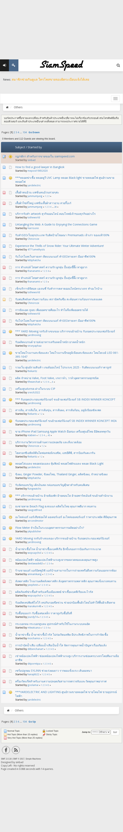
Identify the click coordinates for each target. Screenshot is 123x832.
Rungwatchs (34, 488)
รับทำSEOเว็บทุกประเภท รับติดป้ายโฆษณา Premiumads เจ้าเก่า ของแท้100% (62, 235)
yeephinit (33, 584)
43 (49, 435)
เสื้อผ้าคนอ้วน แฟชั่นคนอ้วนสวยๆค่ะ (37, 192)
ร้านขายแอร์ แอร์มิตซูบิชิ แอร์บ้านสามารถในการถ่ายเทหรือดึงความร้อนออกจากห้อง (65, 570)
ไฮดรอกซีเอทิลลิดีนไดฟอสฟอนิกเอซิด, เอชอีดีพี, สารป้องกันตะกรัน (55, 453)
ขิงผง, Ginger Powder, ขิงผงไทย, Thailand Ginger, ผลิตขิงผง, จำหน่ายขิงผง (61, 474)
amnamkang (35, 574)
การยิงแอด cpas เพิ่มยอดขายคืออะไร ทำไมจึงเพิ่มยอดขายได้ (51, 310)
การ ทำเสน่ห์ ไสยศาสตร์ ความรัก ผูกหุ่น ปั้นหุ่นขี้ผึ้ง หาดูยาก (51, 267)
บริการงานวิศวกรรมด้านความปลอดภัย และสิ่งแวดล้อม (48, 442)
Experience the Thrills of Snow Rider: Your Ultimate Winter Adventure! (59, 246)
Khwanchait (34, 381)
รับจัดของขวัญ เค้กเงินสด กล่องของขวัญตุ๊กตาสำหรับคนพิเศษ (52, 485)
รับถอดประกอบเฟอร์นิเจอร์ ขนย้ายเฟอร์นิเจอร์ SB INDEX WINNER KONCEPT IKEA (66, 421)
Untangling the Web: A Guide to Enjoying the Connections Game (56, 224)
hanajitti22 (33, 674)
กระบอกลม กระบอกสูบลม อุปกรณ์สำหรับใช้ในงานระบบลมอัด (52, 624)
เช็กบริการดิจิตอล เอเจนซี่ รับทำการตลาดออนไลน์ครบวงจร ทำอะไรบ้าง (58, 288)
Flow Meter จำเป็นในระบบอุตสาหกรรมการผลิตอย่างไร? (49, 528)
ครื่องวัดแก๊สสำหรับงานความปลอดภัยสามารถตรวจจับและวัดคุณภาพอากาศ (61, 681)
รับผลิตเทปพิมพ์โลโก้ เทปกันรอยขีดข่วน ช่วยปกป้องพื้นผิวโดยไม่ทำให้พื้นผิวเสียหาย (65, 602)
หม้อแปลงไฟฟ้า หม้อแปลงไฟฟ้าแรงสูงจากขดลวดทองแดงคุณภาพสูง (56, 560)
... (21, 132)
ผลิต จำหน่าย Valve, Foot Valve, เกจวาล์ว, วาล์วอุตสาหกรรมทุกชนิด (57, 378)
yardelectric (34, 185)
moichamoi (34, 638)
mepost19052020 (38, 170)
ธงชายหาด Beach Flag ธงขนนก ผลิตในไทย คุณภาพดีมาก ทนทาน (55, 506)
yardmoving (34, 335)
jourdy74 (33, 616)
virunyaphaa (34, 345)
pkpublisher (34, 531)
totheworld (34, 217)
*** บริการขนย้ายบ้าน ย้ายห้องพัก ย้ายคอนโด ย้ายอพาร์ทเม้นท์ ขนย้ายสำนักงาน (64, 495)
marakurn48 (34, 606)
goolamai (33, 685)
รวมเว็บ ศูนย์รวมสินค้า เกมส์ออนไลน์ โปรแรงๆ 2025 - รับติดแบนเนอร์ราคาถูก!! (63, 367)
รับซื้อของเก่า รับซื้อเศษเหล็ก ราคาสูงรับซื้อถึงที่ (43, 613)
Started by (35, 147)
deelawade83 (35, 563)
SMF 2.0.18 (6, 759)
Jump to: (86, 732)
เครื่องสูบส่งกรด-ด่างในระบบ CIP (35, 389)
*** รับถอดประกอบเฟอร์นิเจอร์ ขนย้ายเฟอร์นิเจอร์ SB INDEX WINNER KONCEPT (65, 399)
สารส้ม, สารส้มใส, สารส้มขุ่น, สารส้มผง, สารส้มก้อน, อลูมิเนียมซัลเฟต (58, 410)
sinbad (31, 160)
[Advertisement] (61, 27)
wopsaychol (34, 552)
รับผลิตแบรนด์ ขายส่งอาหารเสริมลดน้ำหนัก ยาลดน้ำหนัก (50, 342)
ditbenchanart (35, 648)
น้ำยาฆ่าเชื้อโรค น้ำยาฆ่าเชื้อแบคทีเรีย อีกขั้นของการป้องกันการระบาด (58, 549)
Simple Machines (33, 759)
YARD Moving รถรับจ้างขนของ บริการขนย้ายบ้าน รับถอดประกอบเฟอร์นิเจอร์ (62, 538)
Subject (20, 147)
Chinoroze (33, 238)
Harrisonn (33, 228)
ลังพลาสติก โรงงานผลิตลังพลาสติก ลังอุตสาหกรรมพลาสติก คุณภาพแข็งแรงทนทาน (65, 581)
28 (55, 206)
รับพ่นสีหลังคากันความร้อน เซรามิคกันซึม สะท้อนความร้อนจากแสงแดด (58, 299)
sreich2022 (34, 392)
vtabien (32, 435)
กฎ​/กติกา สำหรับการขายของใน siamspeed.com (45, 156)
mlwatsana (34, 627)
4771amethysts (36, 249)
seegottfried (35, 510)
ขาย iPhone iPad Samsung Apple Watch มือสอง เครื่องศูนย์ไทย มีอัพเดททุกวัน (63, 431)
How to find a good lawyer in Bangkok (39, 167)
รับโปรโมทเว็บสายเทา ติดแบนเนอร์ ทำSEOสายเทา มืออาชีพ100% (55, 256)
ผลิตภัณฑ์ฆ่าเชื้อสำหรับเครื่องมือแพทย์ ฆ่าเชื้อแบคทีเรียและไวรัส (54, 592)
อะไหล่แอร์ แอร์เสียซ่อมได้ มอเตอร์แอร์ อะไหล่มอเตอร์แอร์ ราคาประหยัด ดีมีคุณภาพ (65, 517)
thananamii (34, 270)
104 (25, 132)
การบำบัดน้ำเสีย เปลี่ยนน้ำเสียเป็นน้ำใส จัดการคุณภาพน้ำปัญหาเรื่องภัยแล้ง (61, 645)
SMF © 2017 (18, 759)
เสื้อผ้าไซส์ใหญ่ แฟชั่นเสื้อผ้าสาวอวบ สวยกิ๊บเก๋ (43, 203)
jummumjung (35, 196)
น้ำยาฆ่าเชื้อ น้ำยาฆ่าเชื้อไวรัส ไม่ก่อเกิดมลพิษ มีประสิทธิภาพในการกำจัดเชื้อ (61, 634)
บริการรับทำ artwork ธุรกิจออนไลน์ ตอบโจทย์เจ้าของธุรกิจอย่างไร (55, 214)
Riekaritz (32, 371)
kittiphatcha (34, 260)
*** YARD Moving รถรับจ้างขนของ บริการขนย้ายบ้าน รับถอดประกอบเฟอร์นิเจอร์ (65, 331)
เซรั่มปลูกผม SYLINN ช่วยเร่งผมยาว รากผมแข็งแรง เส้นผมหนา (53, 670)
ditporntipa (34, 663)
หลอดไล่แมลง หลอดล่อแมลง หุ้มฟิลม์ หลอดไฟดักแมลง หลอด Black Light (59, 463)
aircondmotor (35, 520)
